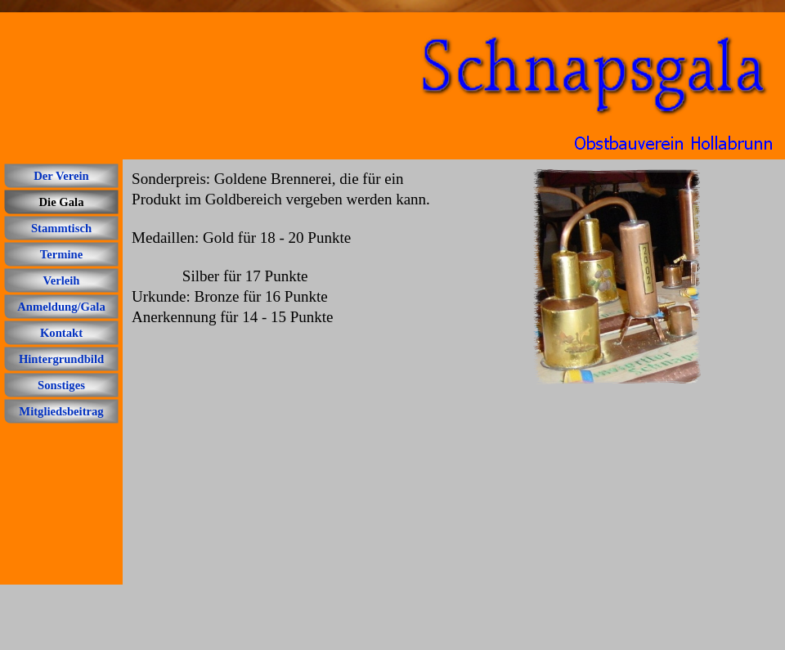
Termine (61, 254)
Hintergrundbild (61, 358)
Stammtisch (61, 228)
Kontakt (61, 332)
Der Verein (61, 175)
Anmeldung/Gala (61, 306)
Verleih (61, 280)
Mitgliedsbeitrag (61, 411)
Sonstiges (61, 385)
